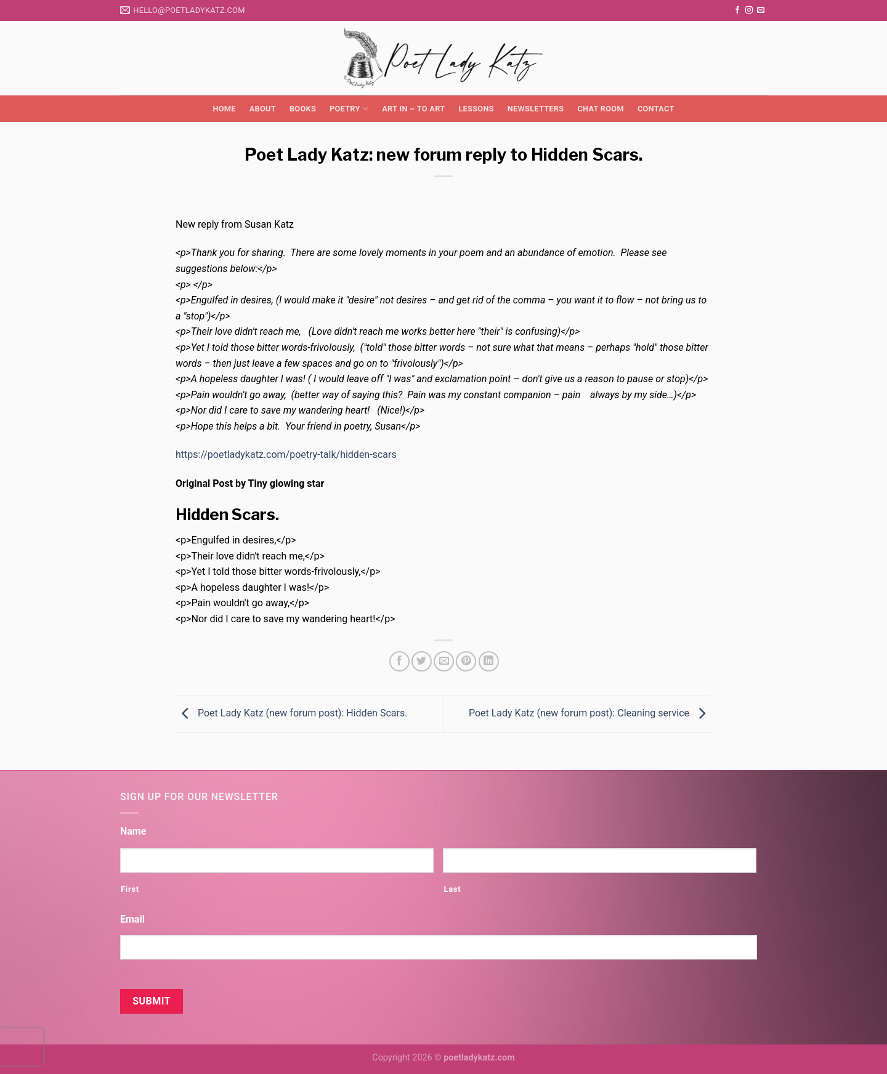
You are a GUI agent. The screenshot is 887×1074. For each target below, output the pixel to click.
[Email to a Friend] (444, 661)
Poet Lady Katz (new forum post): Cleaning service (590, 713)
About (262, 108)
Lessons (475, 108)
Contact (656, 108)
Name (133, 831)
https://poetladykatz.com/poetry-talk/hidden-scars (286, 454)
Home (224, 108)
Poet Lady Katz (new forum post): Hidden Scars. (291, 713)
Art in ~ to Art (413, 108)
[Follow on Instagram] (749, 10)
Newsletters (536, 108)
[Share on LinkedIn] (489, 661)
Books (303, 108)
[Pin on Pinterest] (466, 661)
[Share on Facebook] (399, 661)
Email (132, 919)
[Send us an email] (760, 10)
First (130, 889)
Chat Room (600, 108)
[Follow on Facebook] (737, 10)
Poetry (349, 108)
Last (452, 889)
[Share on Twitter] (421, 661)
